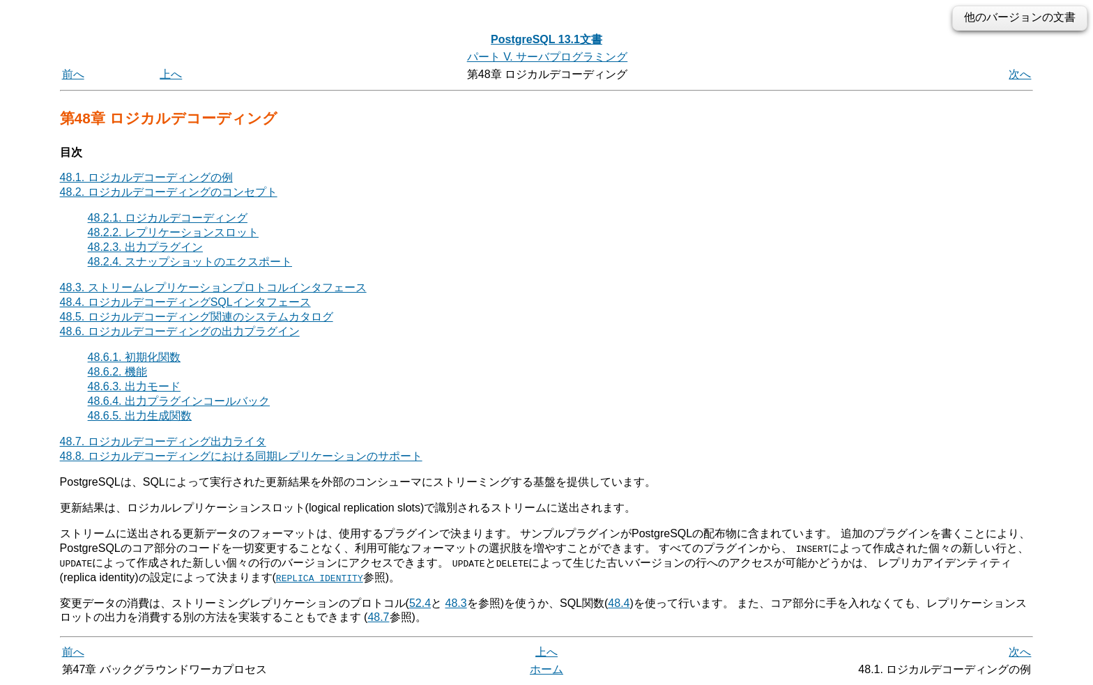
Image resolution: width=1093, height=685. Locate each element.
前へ (73, 74)
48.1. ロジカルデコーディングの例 (146, 177)
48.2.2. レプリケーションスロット (173, 232)
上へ (171, 74)
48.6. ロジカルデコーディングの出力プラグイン (180, 331)
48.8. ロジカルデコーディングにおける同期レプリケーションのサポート (241, 456)
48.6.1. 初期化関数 (134, 357)
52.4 (420, 602)
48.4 (618, 602)
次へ (1020, 74)
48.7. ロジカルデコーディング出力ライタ (163, 441)
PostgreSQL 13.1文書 (546, 39)
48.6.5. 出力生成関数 (140, 416)
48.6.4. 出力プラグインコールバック (179, 401)
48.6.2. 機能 (117, 372)
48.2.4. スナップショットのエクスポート (190, 262)
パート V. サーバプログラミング (547, 57)
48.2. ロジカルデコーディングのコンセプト (168, 192)
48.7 (378, 617)
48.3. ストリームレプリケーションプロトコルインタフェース (213, 287)
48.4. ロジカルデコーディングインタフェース (185, 302)
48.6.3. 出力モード (134, 386)
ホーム (546, 669)
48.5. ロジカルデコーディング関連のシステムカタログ (196, 317)
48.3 (456, 602)
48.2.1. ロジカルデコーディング (167, 218)
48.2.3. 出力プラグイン (145, 247)
